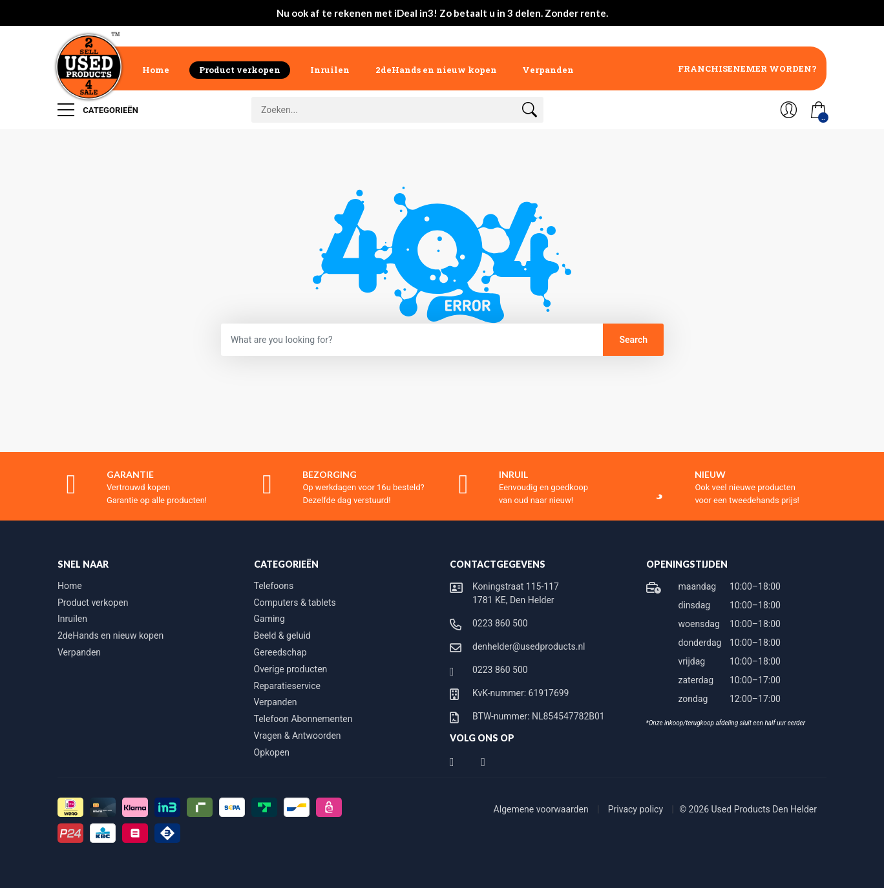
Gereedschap (280, 652)
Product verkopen (239, 70)
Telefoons (274, 586)
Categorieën (98, 109)
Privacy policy (637, 809)
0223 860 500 (500, 623)
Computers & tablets (295, 602)
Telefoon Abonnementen (303, 719)
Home (155, 70)
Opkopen (272, 752)
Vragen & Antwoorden (297, 735)
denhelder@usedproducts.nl (528, 646)
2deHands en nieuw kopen (436, 70)
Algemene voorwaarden (542, 809)
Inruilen (330, 70)
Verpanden (548, 70)
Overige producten (291, 669)
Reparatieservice (287, 686)
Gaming (269, 619)
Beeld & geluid (282, 635)
